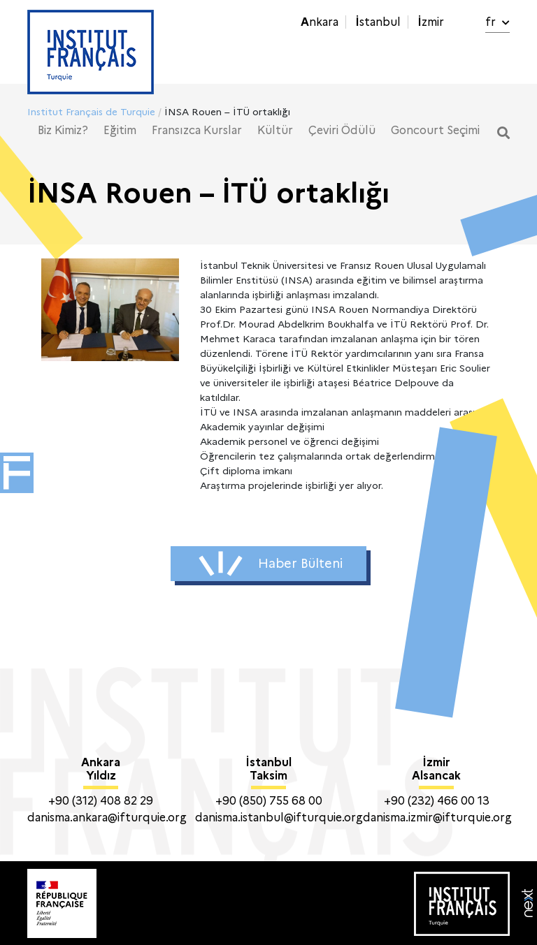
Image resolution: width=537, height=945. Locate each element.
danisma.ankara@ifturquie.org (107, 817)
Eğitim (119, 130)
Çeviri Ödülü (341, 130)
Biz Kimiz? (63, 130)
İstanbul (378, 22)
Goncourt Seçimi (435, 130)
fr (497, 22)
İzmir (430, 22)
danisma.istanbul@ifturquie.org (279, 817)
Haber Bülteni (271, 563)
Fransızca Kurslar (197, 130)
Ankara (319, 22)
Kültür (275, 130)
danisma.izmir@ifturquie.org (437, 817)
